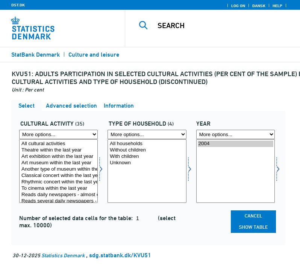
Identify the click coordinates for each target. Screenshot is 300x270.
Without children (147, 150)
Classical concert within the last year (58, 175)
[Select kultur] (58, 171)
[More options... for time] (235, 134)
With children (147, 156)
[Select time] (235, 171)
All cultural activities (58, 144)
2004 (235, 144)
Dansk (258, 5)
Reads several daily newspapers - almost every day (58, 201)
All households (147, 144)
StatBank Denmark (35, 54)
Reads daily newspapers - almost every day (58, 195)
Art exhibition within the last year (58, 156)
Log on (238, 5)
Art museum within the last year (58, 163)
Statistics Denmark (63, 255)
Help (277, 5)
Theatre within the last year (58, 150)
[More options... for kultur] (58, 134)
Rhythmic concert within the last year (58, 182)
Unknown (147, 163)
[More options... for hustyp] (147, 134)
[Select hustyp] (147, 171)
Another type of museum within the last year (58, 169)
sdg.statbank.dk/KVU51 (120, 255)
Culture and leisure (93, 54)
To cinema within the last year (58, 188)
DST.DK (18, 5)
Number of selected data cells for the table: (76, 218)
